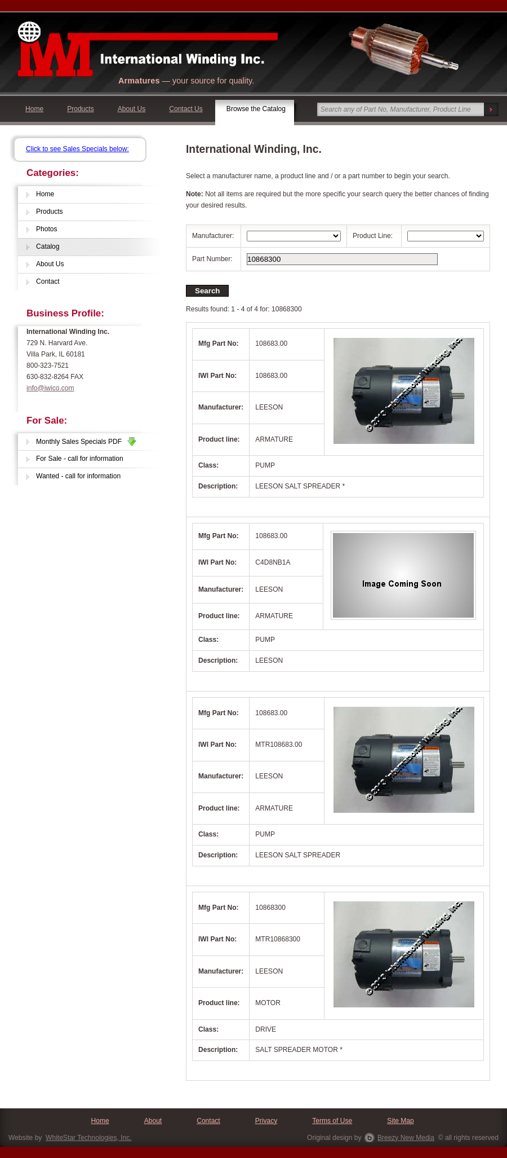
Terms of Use (332, 1121)
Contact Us (186, 109)
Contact (48, 281)
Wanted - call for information (78, 476)
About (153, 1121)
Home (34, 109)
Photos (46, 229)
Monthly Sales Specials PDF (86, 441)
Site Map (400, 1121)
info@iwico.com (50, 388)
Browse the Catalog (256, 109)
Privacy (266, 1121)
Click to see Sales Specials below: (77, 149)
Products (80, 109)
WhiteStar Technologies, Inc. (88, 1138)
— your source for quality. (186, 80)
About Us (132, 109)
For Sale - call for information (79, 459)
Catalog (48, 246)
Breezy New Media (405, 1138)
